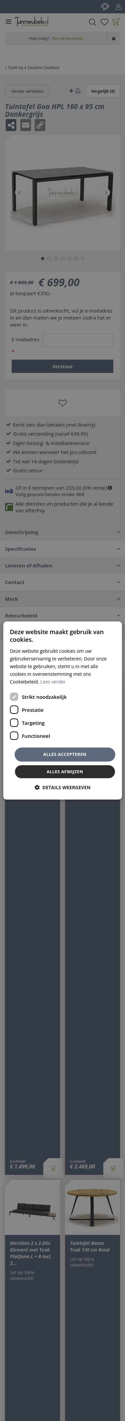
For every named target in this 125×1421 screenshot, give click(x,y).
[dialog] (62, 710)
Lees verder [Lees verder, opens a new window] (53, 681)
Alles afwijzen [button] (65, 772)
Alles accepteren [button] (64, 754)
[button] (62, 787)
